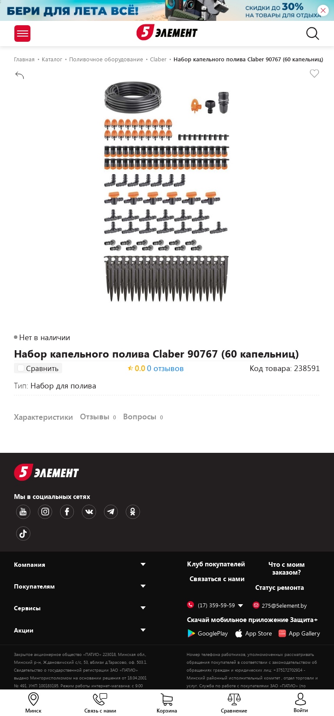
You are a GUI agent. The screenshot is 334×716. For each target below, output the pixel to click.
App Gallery (299, 609)
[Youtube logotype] (21, 511)
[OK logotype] (112, 511)
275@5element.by (280, 581)
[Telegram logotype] (94, 511)
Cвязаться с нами (217, 554)
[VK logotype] (76, 511)
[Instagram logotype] (39, 511)
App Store (253, 609)
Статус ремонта (279, 563)
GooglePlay (207, 609)
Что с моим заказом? (286, 543)
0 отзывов (165, 369)
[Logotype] (167, 32)
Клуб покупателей (216, 539)
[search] (310, 33)
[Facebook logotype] (57, 511)
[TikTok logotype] (131, 511)
